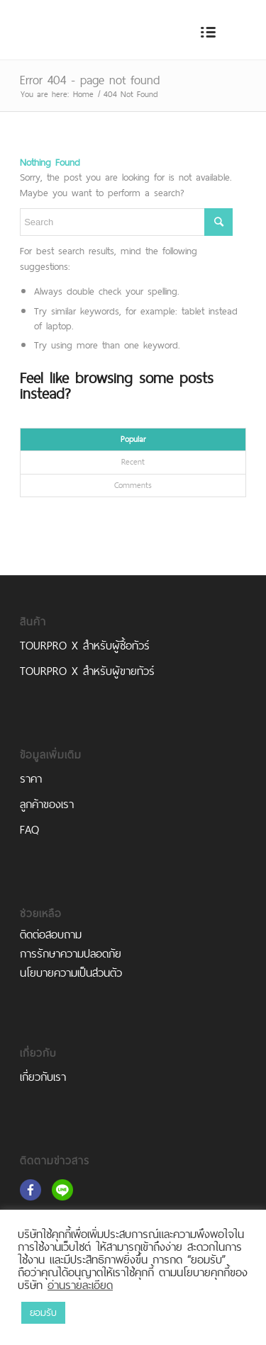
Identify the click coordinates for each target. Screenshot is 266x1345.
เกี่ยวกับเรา (43, 1076)
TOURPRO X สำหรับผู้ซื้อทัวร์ (85, 645)
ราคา (31, 778)
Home (83, 94)
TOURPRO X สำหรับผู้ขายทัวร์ (87, 671)
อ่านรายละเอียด (80, 1285)
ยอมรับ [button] (43, 1312)
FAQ (29, 829)
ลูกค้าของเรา (47, 804)
